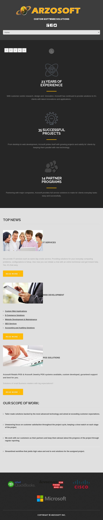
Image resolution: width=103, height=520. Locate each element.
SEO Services (11, 324)
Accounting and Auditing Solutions (20, 328)
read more (12, 274)
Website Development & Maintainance (21, 319)
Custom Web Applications (16, 311)
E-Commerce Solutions (15, 315)
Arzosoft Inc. (58, 515)
